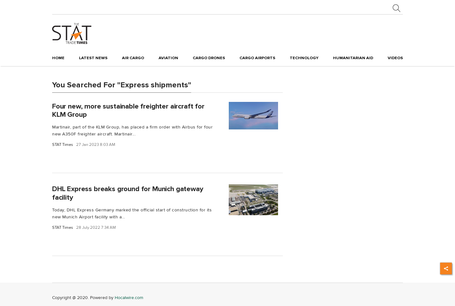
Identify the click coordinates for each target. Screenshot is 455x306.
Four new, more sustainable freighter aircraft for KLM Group (128, 110)
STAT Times (62, 144)
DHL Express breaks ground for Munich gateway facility (127, 193)
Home (58, 57)
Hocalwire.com (129, 297)
